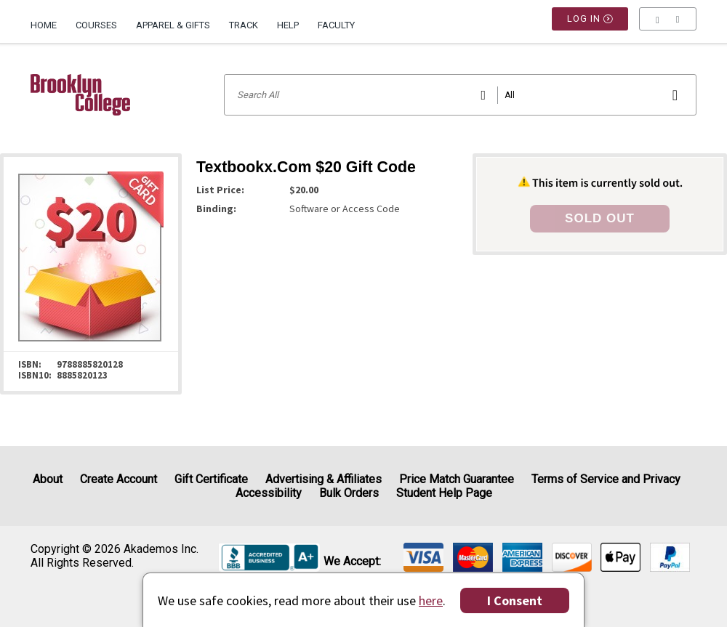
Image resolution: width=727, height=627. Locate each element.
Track (243, 25)
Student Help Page (444, 493)
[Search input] (460, 95)
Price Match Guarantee (456, 479)
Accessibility (269, 493)
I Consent (514, 600)
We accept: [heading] (352, 561)
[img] (423, 557)
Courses (96, 25)
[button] (667, 25)
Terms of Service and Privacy (605, 479)
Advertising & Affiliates (323, 479)
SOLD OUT (600, 218)
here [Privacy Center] (431, 600)
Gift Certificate (211, 479)
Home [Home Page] (44, 25)
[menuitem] (48, 19)
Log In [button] (590, 25)
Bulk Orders (349, 493)
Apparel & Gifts (173, 25)
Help (288, 25)
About (48, 479)
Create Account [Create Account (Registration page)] (118, 479)
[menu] (667, 25)
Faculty (336, 25)
